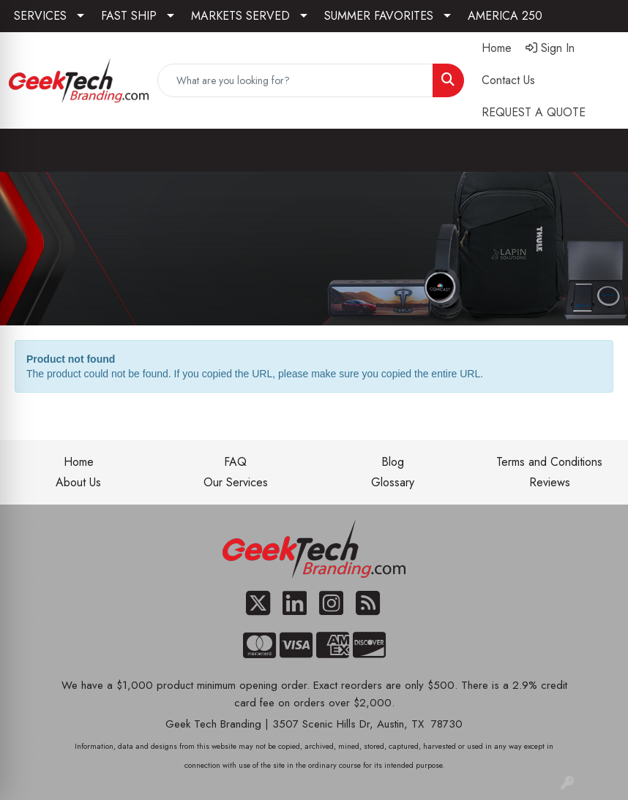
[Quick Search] (295, 80)
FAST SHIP (129, 15)
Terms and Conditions (549, 461)
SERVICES (40, 15)
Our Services (235, 482)
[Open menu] (598, 150)
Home (79, 461)
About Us (78, 482)
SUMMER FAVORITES (378, 15)
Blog (392, 461)
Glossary (392, 482)
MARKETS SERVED (240, 15)
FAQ (235, 461)
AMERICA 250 (505, 15)
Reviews (549, 482)
